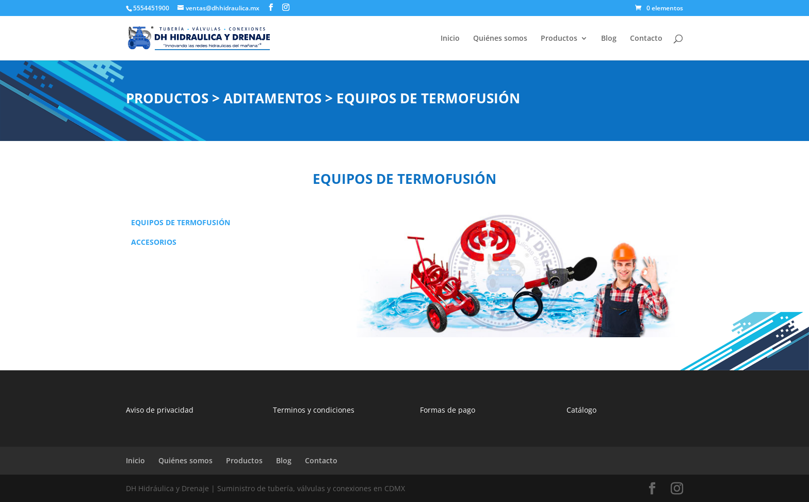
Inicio (450, 39)
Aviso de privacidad (159, 410)
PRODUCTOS (167, 98)
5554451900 (151, 8)
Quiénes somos (500, 39)
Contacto (646, 39)
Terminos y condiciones (313, 410)
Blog (609, 39)
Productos (559, 39)
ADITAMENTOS (274, 98)
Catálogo (581, 410)
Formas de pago (447, 410)
